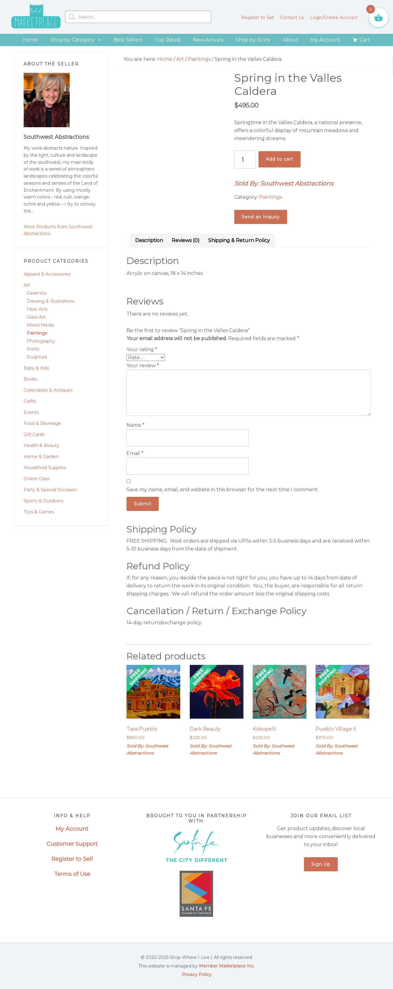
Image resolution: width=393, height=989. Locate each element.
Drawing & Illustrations (50, 301)
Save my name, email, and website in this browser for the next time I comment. (222, 490)
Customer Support (72, 844)
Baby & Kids (36, 368)
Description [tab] (149, 240)
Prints (33, 349)
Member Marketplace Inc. (227, 966)
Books (30, 379)
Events (31, 412)
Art (27, 285)
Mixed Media (40, 325)
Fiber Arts (37, 309)
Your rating (141, 349)
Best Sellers (128, 40)
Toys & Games (39, 512)
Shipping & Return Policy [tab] (239, 240)
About (290, 40)
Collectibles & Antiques (48, 390)
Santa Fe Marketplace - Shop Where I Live (35, 17)
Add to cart (279, 159)
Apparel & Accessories (47, 274)
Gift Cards (34, 434)
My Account (325, 40)
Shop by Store (252, 40)
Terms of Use (72, 874)
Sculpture (37, 357)
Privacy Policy (197, 974)
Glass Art (36, 317)
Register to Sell (72, 859)
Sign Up (320, 864)
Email (134, 453)
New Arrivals (208, 40)
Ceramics (36, 293)
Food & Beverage (42, 423)
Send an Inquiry (261, 217)
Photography (41, 341)
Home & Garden (41, 456)
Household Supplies (45, 467)
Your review (142, 365)
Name (135, 425)
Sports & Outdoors (43, 501)
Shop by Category (75, 40)
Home (30, 40)
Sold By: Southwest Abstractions (283, 183)
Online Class (36, 478)
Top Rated (168, 40)
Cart (365, 40)
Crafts (30, 401)
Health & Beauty (41, 445)
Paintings (37, 333)
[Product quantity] (245, 160)
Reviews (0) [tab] (186, 240)
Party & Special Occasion (50, 490)
